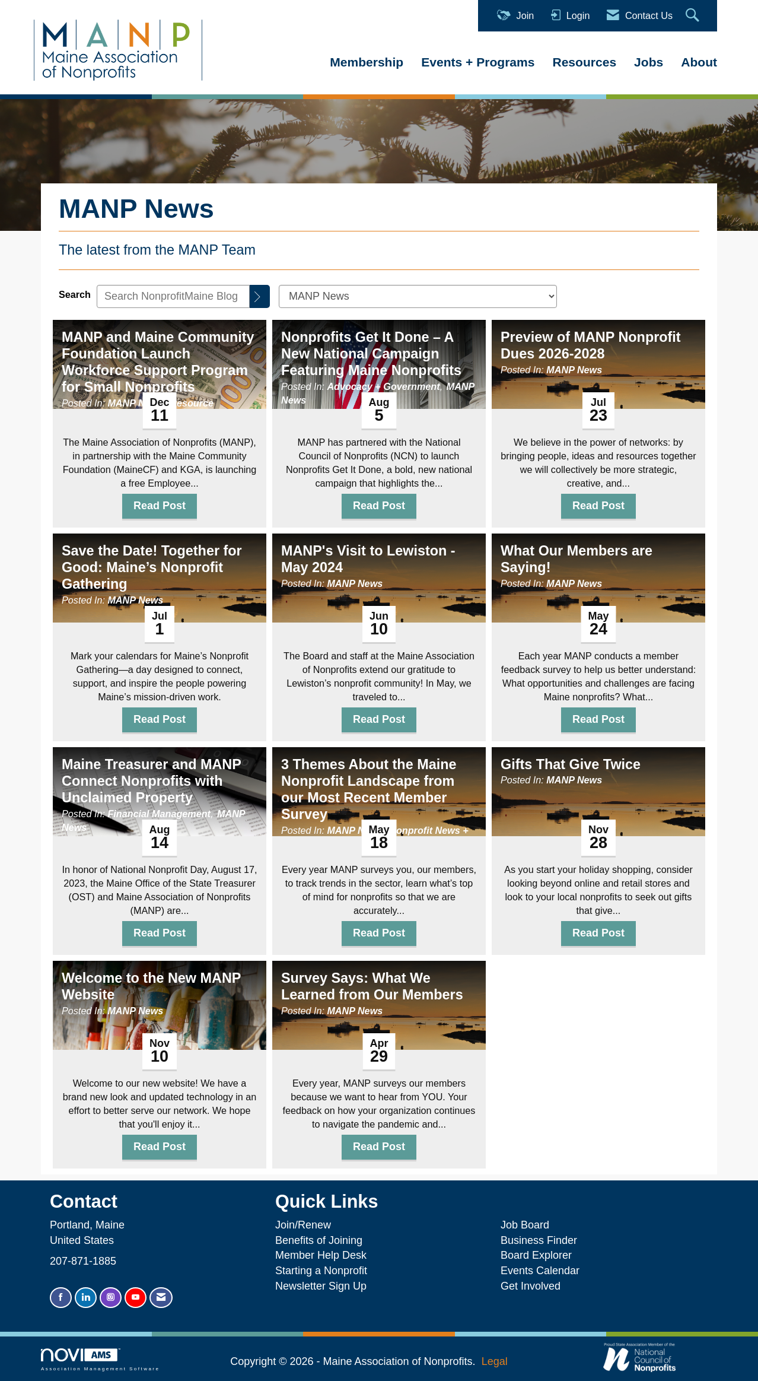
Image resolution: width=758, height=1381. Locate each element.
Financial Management (159, 813)
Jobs (648, 62)
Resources (584, 62)
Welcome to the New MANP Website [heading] (151, 986)
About (699, 62)
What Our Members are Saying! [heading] (576, 559)
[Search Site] (694, 16)
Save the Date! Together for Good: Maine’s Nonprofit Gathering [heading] (152, 567)
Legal (495, 1361)
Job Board (528, 1225)
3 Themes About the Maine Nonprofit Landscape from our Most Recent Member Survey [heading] (368, 789)
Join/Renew (303, 1225)
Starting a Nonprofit (321, 1271)
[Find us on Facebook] (61, 1297)
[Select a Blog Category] (418, 296)
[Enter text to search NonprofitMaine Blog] (173, 296)
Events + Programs (477, 62)
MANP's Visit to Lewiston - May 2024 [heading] (368, 559)
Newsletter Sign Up (321, 1286)
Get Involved (530, 1286)
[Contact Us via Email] (161, 1297)
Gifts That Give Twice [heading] (571, 764)
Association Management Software (100, 1360)
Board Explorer (536, 1255)
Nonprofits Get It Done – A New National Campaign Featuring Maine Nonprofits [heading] (371, 353)
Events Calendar (540, 1271)
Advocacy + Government (383, 386)
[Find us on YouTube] (135, 1297)
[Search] (260, 296)
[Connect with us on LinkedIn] (86, 1297)
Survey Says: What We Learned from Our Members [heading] (372, 986)
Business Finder (542, 1240)
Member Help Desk (321, 1255)
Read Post (159, 506)
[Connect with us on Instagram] (111, 1297)
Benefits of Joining (318, 1240)
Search (75, 294)
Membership (366, 62)
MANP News (135, 403)
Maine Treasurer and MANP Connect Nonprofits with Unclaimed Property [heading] (151, 781)
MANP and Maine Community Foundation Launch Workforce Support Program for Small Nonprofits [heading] (158, 362)
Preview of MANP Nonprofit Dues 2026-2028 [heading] (591, 345)
